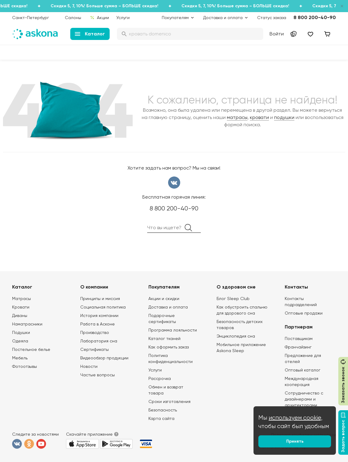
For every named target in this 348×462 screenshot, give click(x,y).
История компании (99, 315)
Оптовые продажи (304, 313)
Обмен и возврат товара (165, 389)
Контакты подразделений (301, 301)
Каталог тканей (164, 338)
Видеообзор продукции (104, 357)
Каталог (90, 34)
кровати (259, 117)
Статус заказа (271, 17)
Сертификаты (94, 349)
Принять (294, 441)
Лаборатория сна (98, 340)
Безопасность (162, 410)
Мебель (20, 357)
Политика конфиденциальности (170, 358)
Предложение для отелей (303, 358)
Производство (94, 332)
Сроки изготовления (169, 401)
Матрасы (21, 298)
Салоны (73, 17)
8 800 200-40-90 (314, 17)
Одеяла (20, 340)
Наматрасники (27, 324)
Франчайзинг (298, 347)
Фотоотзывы (24, 366)
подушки (284, 117)
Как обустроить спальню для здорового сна (242, 310)
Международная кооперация (301, 381)
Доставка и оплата (168, 307)
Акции (99, 17)
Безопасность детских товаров (240, 324)
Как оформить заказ (168, 347)
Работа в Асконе (97, 324)
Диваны (19, 315)
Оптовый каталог (302, 370)
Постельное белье (31, 349)
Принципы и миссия (100, 298)
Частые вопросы (97, 374)
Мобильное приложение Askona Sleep (241, 347)
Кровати (20, 307)
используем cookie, (296, 417)
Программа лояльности (172, 330)
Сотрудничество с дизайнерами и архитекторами (304, 399)
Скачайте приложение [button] (89, 434)
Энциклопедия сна (236, 336)
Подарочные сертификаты (162, 318)
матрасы (237, 117)
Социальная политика (103, 307)
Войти (277, 34)
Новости (89, 366)
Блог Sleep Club (233, 298)
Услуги (123, 17)
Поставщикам (299, 338)
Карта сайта (161, 418)
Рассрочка (159, 378)
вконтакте (174, 183)
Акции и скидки (163, 298)
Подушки (21, 332)
